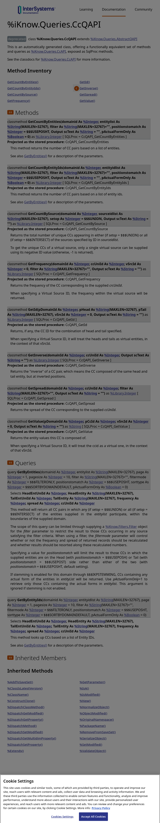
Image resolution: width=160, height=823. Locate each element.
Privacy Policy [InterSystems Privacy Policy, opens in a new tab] (101, 811)
